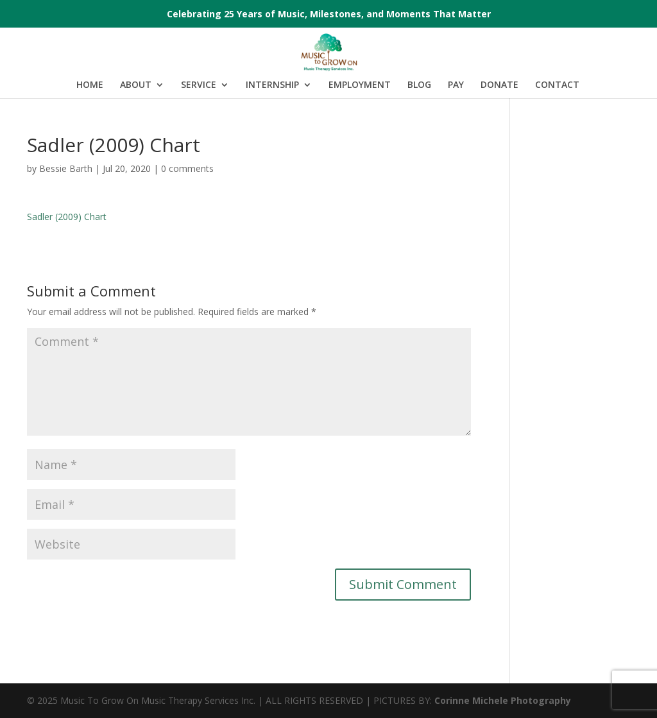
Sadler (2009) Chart (67, 216)
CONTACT (557, 85)
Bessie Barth (65, 168)
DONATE (499, 85)
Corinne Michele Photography (502, 700)
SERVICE (198, 85)
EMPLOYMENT (359, 85)
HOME (89, 85)
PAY (456, 85)
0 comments (187, 168)
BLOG (419, 85)
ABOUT (135, 85)
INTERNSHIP (272, 85)
